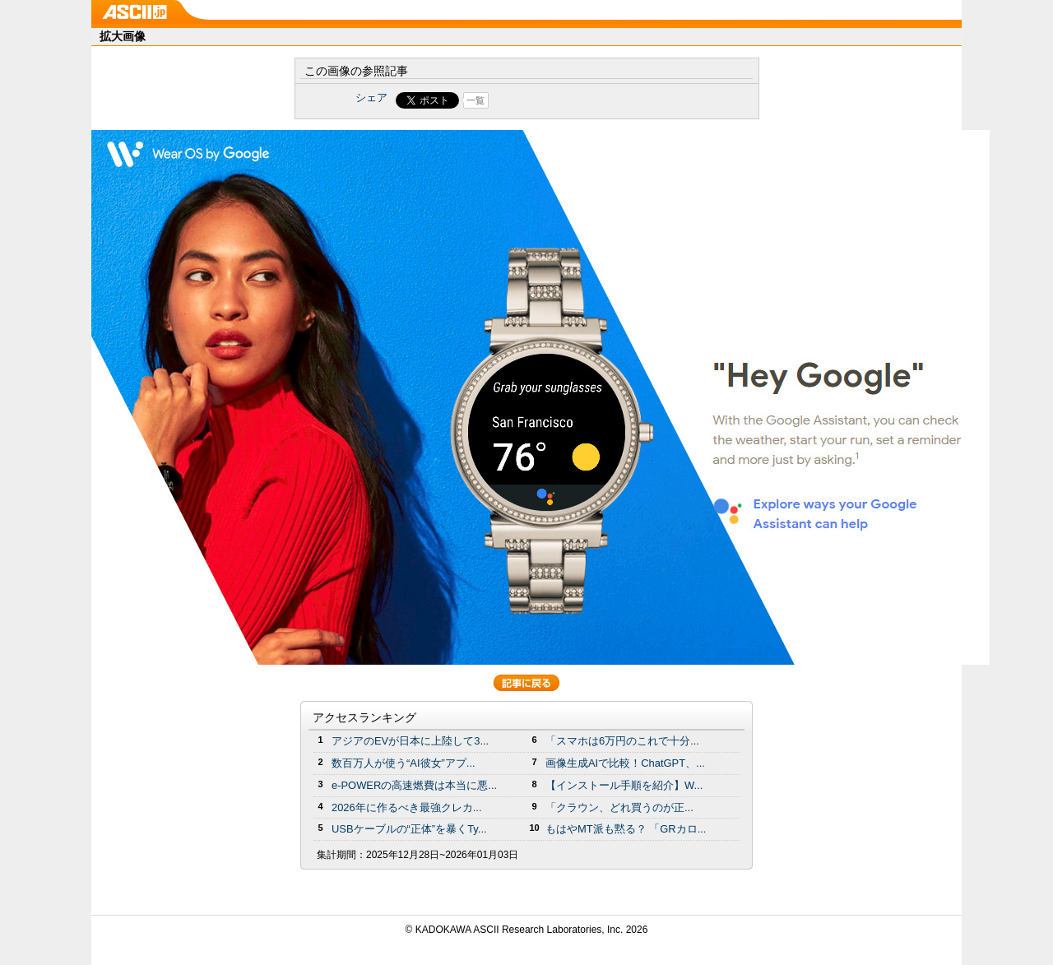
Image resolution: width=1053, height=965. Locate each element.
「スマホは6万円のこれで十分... (622, 741)
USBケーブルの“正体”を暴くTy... (409, 829)
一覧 (475, 100)
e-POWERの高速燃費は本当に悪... (414, 785)
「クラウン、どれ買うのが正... (619, 807)
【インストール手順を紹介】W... (624, 785)
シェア (371, 97)
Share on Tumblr (588, 100)
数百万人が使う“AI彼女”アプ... (403, 763)
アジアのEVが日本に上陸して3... (410, 741)
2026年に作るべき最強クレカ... (407, 807)
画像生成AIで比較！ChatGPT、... (625, 763)
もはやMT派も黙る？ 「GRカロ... (625, 829)
